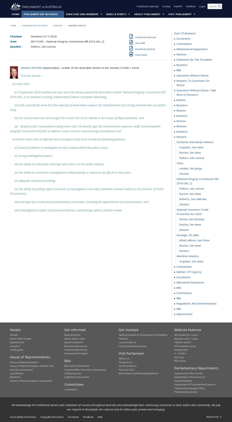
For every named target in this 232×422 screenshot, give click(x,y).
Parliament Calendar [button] (148, 7)
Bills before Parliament (76, 366)
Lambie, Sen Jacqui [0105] (190, 168)
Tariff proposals (73, 373)
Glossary (179, 357)
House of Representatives (24, 362)
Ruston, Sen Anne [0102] (190, 153)
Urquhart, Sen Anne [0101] (191, 147)
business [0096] (182, 131)
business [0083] (182, 116)
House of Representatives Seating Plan (31, 380)
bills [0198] (178, 309)
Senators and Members (82, 14)
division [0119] (184, 251)
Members (15, 377)
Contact (166, 7)
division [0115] (184, 230)
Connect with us (127, 342)
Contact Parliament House (133, 346)
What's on (124, 358)
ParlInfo (178, 7)
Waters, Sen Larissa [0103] (191, 158)
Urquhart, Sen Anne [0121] (191, 261)
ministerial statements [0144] (190, 282)
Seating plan (16, 350)
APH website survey (185, 346)
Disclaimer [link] (73, 417)
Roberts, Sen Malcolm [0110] (192, 199)
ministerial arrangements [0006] (192, 49)
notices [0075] (181, 100)
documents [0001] (183, 38)
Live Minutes (17, 373)
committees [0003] (184, 44)
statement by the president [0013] (194, 60)
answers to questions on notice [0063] (192, 83)
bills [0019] (178, 70)
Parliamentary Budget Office (189, 388)
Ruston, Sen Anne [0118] (190, 245)
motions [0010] (181, 54)
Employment (181, 350)
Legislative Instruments (76, 377)
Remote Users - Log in (186, 338)
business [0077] (182, 105)
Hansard (58, 25)
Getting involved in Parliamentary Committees (143, 335)
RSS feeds (180, 361)
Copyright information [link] (52, 417)
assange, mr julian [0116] (188, 235)
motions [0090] (181, 126)
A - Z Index (180, 353)
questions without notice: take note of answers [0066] (196, 93)
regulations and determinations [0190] (196, 303)
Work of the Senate (20, 338)
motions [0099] (181, 137)
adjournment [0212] (184, 314)
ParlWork (191, 7)
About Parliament (147, 14)
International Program (76, 353)
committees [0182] (184, 293)
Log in (202, 7)
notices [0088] (181, 121)
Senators (15, 346)
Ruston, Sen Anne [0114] (190, 224)
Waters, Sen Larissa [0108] (191, 188)
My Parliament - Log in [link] (186, 335)
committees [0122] (184, 267)
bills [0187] (178, 298)
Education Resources (75, 346)
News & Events (116, 14)
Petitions (123, 338)
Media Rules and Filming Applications (139, 373)
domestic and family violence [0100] (195, 142)
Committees (70, 389)
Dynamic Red (17, 342)
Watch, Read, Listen (74, 338)
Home (16, 14)
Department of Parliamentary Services (195, 384)
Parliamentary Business (41, 14)
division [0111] (184, 204)
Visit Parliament (180, 14)
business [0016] (182, 65)
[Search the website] (215, 7)
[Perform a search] (219, 7)
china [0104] (180, 163)
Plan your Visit (126, 369)
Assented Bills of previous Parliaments (85, 369)
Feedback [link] (88, 417)
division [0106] (184, 174)
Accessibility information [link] (23, 417)
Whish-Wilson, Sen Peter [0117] (194, 240)
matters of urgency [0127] (189, 272)
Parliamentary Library (75, 350)
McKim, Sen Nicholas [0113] (192, 219)
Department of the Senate (188, 373)
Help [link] (100, 417)
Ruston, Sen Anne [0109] (190, 194)
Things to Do (125, 362)
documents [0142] (183, 277)
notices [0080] (181, 110)
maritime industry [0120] (188, 256)
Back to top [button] (214, 417)
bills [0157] (178, 288)
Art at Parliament (127, 366)
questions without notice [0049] (192, 75)
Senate (14, 335)
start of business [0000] (185, 33)
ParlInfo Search (182, 342)
